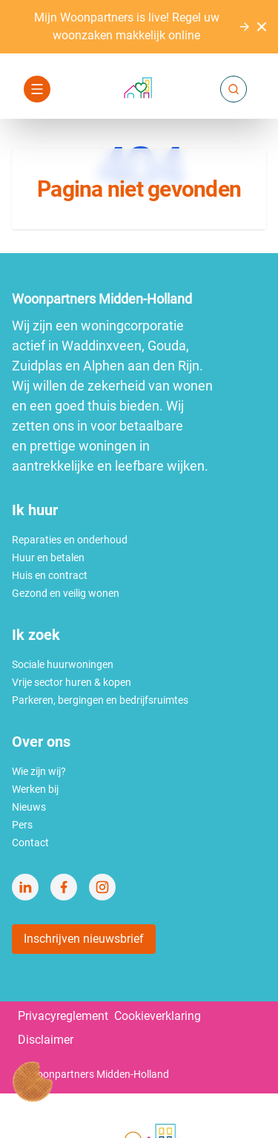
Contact (30, 842)
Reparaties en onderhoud (70, 540)
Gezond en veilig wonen (65, 593)
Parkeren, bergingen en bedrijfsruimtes (100, 700)
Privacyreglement (63, 1016)
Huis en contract (49, 575)
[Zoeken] (233, 89)
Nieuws (29, 807)
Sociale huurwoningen (62, 664)
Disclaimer (45, 1040)
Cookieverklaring (157, 1016)
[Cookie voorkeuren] (32, 1081)
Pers (22, 825)
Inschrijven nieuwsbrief (84, 939)
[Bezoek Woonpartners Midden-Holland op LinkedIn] (25, 887)
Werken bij (35, 789)
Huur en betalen (48, 557)
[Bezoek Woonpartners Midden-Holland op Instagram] (102, 887)
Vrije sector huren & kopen (71, 682)
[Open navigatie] (37, 89)
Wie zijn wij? (39, 771)
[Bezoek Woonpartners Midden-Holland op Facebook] (63, 887)
